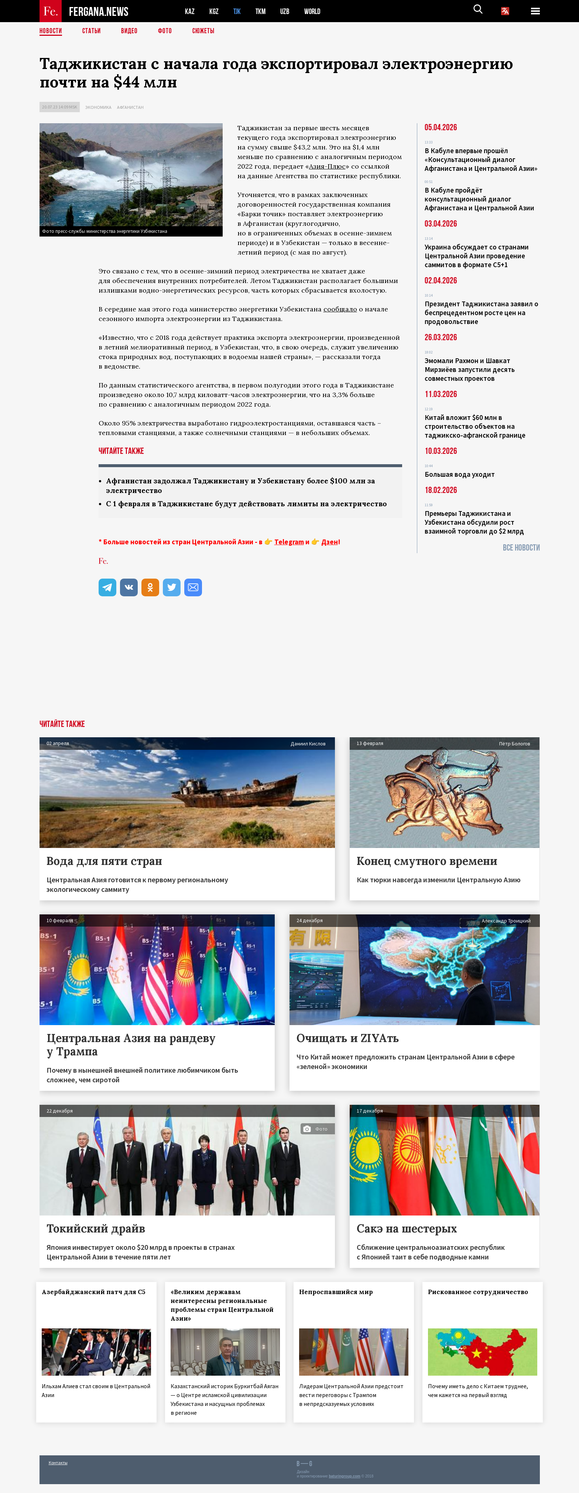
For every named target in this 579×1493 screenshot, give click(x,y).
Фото (168, 31)
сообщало (340, 309)
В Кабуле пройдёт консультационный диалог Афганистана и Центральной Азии (479, 199)
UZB (287, 11)
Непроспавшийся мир (339, 1303)
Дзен (329, 552)
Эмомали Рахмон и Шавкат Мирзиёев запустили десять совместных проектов (470, 369)
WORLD (314, 11)
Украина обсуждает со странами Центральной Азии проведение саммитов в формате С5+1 (477, 255)
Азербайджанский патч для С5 (85, 1307)
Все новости (521, 547)
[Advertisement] (289, 675)
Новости (51, 31)
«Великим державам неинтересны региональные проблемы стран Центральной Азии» (222, 1316)
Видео (132, 31)
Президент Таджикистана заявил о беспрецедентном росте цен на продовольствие (481, 312)
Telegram (289, 552)
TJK (238, 11)
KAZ (190, 11)
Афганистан (130, 107)
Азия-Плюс (327, 166)
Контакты (58, 1471)
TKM (262, 11)
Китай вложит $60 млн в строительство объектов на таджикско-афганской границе (475, 426)
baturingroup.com (344, 1485)
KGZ (214, 11)
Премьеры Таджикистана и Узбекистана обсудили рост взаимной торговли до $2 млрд (474, 522)
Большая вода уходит (460, 474)
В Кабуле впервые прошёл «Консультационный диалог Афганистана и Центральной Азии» (481, 159)
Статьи (93, 31)
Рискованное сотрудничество (481, 1303)
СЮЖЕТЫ (207, 31)
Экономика (98, 107)
